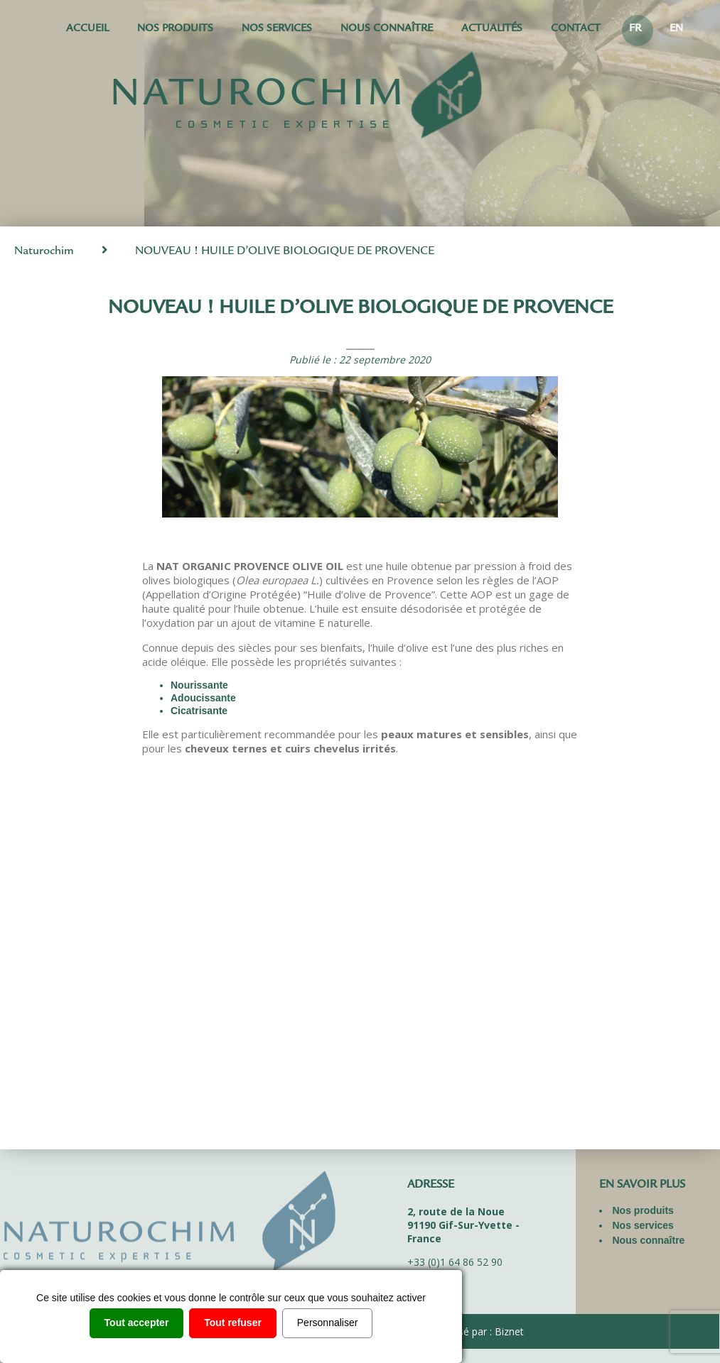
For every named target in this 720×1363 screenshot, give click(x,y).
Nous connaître (386, 29)
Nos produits (175, 29)
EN (676, 29)
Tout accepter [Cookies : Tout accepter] (136, 1322)
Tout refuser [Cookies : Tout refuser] (233, 1322)
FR (635, 29)
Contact (576, 29)
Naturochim (44, 252)
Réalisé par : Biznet (480, 1331)
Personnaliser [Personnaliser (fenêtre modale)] (327, 1322)
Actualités (491, 29)
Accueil (87, 29)
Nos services (277, 29)
